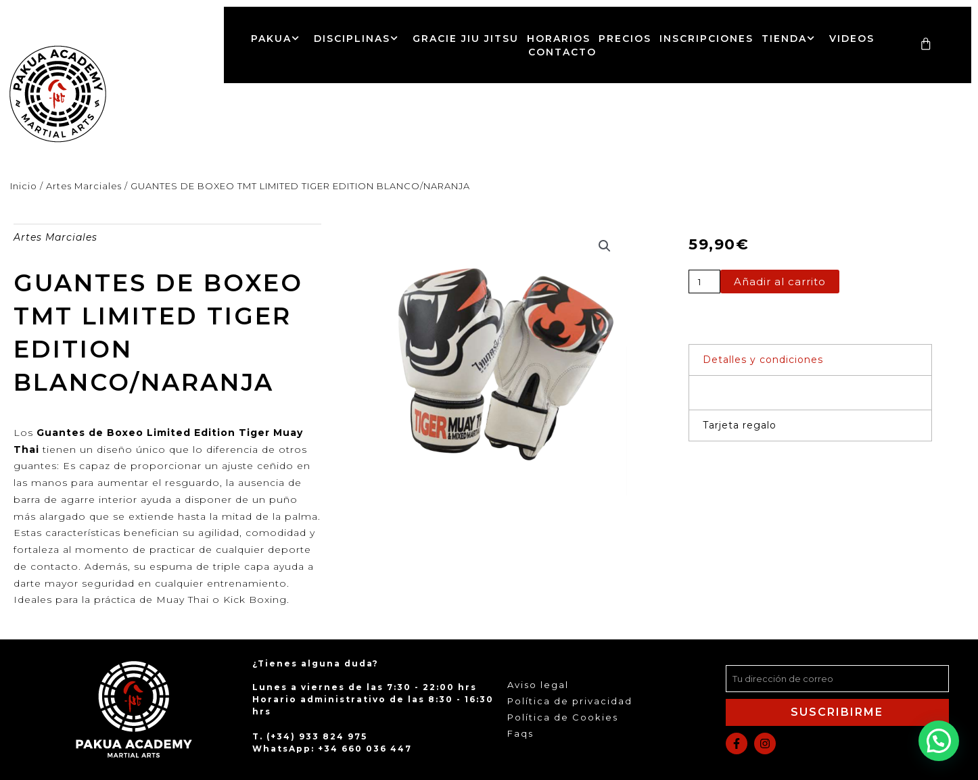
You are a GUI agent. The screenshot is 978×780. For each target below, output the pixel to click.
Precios (625, 38)
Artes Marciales (84, 185)
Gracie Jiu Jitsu (466, 38)
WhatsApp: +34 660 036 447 (332, 749)
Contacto (562, 52)
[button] (604, 246)
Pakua (278, 38)
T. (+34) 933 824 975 (309, 736)
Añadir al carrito (780, 281)
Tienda (791, 38)
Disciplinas (359, 38)
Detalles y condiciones (763, 360)
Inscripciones (706, 38)
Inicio (23, 185)
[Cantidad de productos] (704, 281)
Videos (852, 38)
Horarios (558, 38)
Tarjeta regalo (739, 425)
